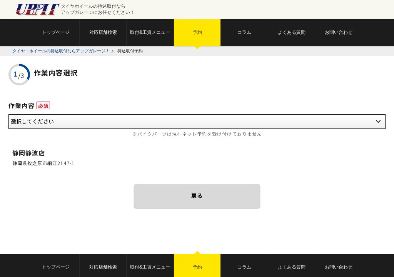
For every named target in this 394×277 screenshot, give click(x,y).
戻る (197, 195)
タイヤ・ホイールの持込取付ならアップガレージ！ (61, 50)
